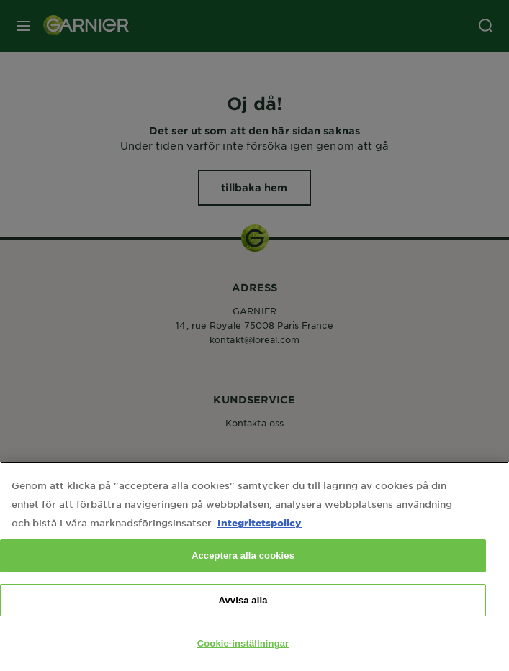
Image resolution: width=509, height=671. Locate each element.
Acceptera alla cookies (243, 555)
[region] (254, 566)
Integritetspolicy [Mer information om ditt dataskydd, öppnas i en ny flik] (259, 522)
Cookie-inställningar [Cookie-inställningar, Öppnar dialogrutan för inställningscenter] (243, 643)
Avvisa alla (242, 600)
